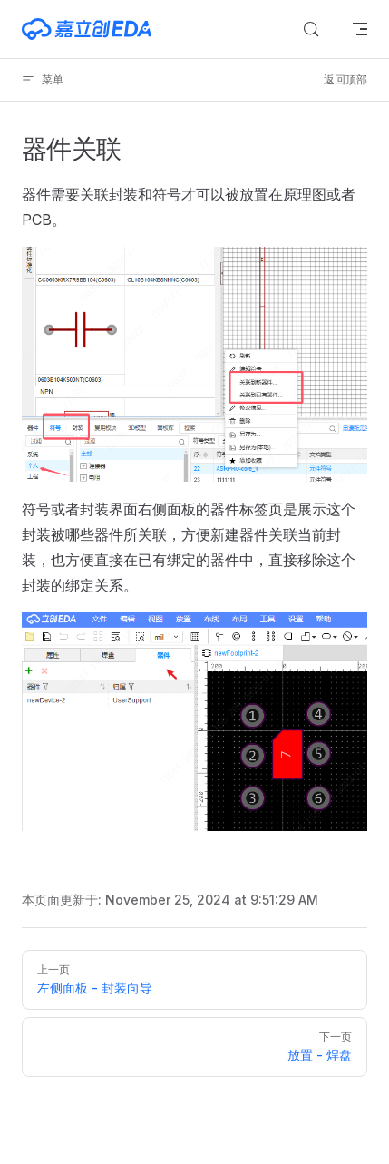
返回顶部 (345, 79)
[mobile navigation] (360, 29)
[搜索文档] (311, 29)
